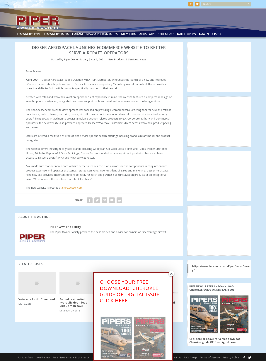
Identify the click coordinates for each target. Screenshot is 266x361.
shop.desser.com (72, 187)
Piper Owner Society (76, 59)
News (142, 59)
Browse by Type (28, 33)
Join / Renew (186, 33)
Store (216, 33)
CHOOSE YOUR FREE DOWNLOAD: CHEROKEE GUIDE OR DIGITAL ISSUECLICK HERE (129, 292)
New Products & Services (123, 59)
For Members (125, 33)
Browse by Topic (56, 33)
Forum (77, 33)
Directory (147, 33)
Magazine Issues (99, 33)
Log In (204, 33)
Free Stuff (166, 33)
